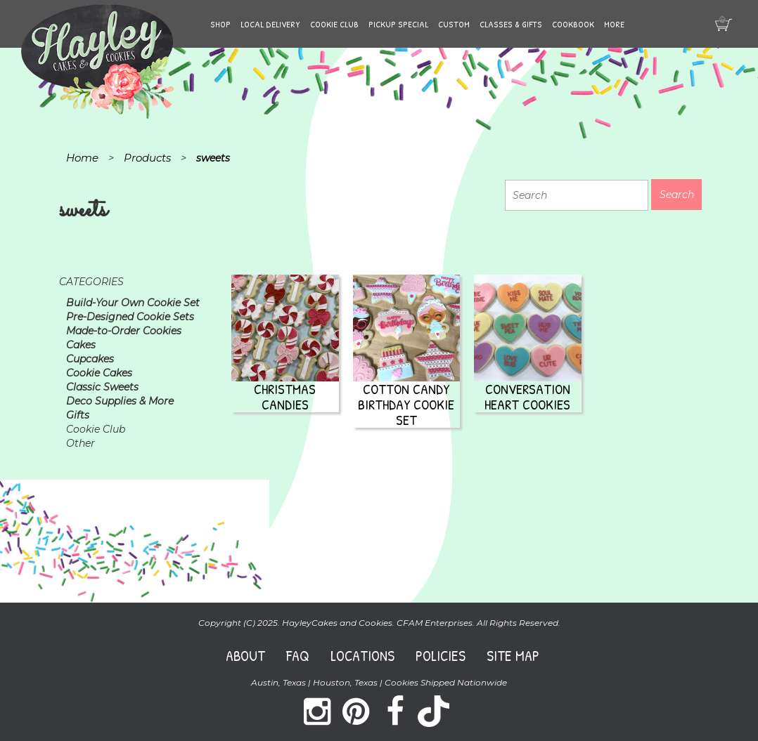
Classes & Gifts (511, 24)
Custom (454, 24)
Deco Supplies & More (120, 401)
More (614, 24)
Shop (220, 24)
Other (80, 443)
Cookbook (573, 24)
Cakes (81, 345)
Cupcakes (90, 359)
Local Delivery (270, 24)
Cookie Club (334, 24)
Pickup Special (398, 24)
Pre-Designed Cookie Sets (130, 316)
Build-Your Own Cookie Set (133, 302)
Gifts (77, 415)
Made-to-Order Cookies (123, 330)
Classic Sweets (102, 387)
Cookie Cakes (99, 373)
